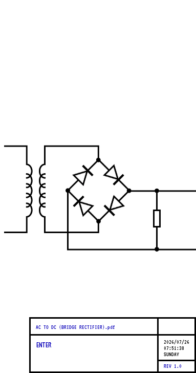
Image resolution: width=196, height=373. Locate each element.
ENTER (43, 345)
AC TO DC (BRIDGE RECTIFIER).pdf (75, 327)
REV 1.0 (173, 366)
